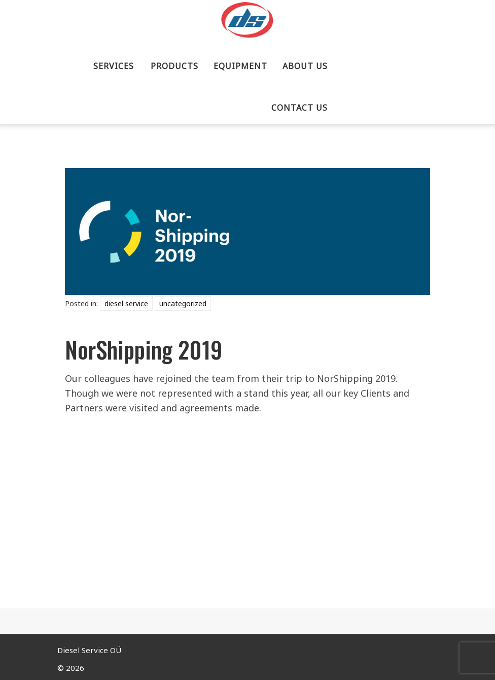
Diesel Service (126, 303)
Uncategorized (182, 303)
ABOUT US (305, 66)
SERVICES (113, 66)
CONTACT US (299, 107)
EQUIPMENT (240, 66)
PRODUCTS (174, 66)
